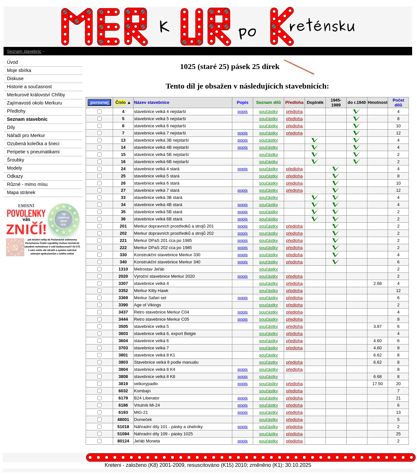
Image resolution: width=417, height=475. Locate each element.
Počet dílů (398, 102)
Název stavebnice (151, 102)
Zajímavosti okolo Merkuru (34, 102)
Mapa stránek (21, 192)
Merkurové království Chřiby (36, 94)
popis (242, 111)
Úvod (12, 62)
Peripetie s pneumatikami (33, 151)
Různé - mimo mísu (27, 184)
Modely (14, 168)
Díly (11, 127)
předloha (294, 111)
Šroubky (15, 159)
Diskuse (15, 78)
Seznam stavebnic (24, 51)
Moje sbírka (19, 70)
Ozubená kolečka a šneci (33, 143)
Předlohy (16, 111)
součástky (268, 111)
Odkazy (15, 176)
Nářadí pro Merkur (26, 135)
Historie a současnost (29, 86)
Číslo (120, 102)
